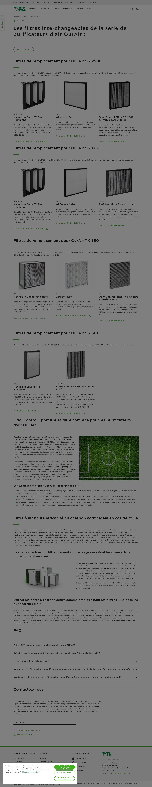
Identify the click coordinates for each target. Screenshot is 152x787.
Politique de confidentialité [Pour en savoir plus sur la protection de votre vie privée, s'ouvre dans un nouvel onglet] (30, 772)
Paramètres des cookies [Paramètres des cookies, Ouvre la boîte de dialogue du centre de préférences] (64, 778)
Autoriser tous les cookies (64, 767)
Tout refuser (64, 773)
